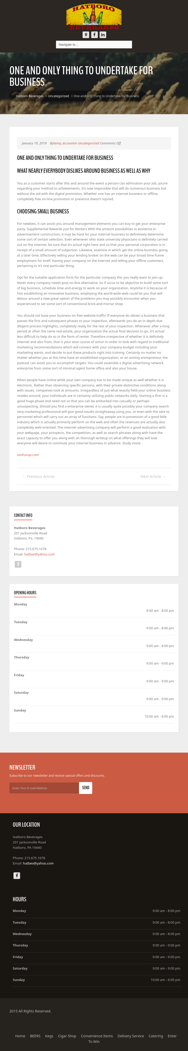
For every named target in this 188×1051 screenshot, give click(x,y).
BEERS (35, 1035)
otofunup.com (28, 454)
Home (20, 1035)
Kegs (49, 1035)
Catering (156, 1035)
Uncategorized (58, 96)
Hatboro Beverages (29, 96)
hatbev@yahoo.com (39, 554)
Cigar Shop (67, 1035)
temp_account (64, 143)
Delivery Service (131, 1035)
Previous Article (38, 476)
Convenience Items (97, 1035)
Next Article (153, 476)
